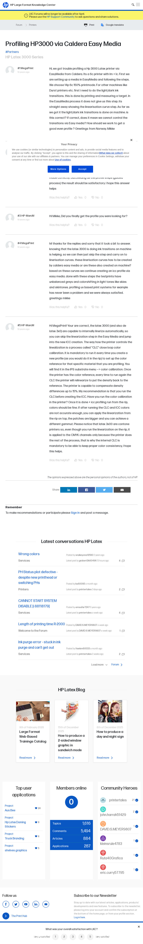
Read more (27, 757)
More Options (58, 169)
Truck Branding (14, 838)
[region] (71, 157)
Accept (82, 169)
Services (24, 560)
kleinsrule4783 (111, 844)
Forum (19, 25)
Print (89, 25)
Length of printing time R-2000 (41, 624)
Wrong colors (29, 554)
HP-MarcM (27, 215)
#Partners (12, 52)
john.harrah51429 (113, 815)
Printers (32, 25)
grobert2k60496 (88, 560)
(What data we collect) (111, 153)
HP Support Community (61, 16)
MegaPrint (27, 68)
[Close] (131, 140)
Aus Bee (10, 810)
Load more (100, 665)
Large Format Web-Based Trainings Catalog (32, 736)
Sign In (75, 513)
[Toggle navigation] (138, 4)
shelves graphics (16, 850)
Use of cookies (63, 159)
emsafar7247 (83, 607)
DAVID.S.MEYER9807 (86, 625)
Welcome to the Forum (32, 630)
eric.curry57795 (112, 873)
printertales (85, 589)
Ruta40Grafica (111, 858)
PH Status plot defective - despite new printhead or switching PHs (38, 577)
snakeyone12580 (84, 555)
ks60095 (80, 583)
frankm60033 (83, 648)
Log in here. (80, 917)
